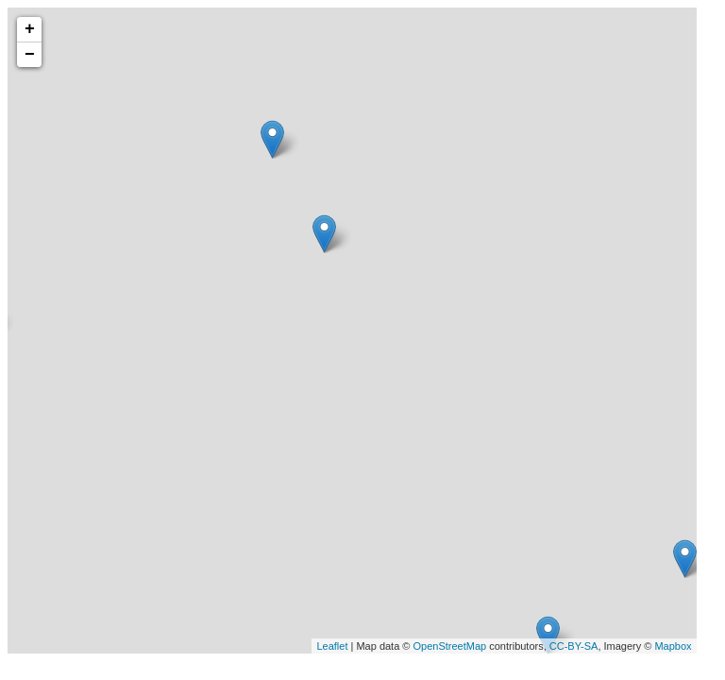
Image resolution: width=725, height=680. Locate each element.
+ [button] (30, 29)
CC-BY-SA (574, 646)
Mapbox (672, 646)
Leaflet (331, 646)
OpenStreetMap (450, 646)
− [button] (30, 54)
